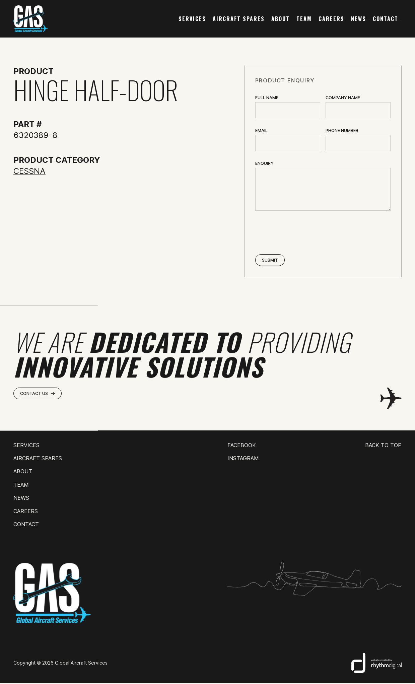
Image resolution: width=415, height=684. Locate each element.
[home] (30, 18)
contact (385, 18)
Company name (343, 97)
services (192, 18)
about (280, 18)
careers (331, 18)
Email (261, 130)
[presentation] (306, 233)
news (358, 18)
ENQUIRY (264, 163)
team (304, 18)
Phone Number (342, 130)
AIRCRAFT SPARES (239, 18)
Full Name (266, 97)
